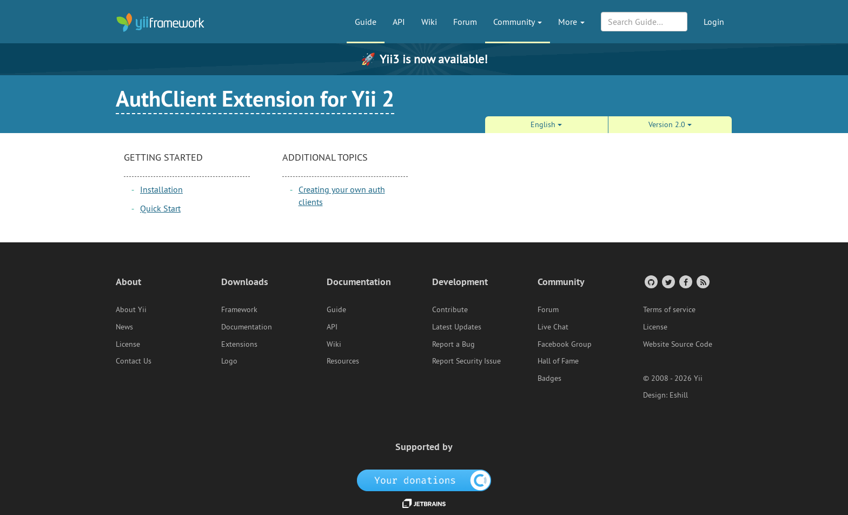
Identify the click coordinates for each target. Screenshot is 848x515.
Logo (229, 361)
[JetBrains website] (424, 502)
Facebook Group (565, 344)
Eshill (679, 395)
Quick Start (160, 208)
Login (714, 21)
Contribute (450, 309)
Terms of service (669, 309)
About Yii (131, 309)
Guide (365, 21)
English (546, 124)
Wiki (429, 21)
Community (517, 21)
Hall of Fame (558, 361)
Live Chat (553, 327)
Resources (343, 361)
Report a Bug (453, 344)
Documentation (246, 327)
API (399, 21)
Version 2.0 (670, 124)
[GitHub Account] (650, 281)
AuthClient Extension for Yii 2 (255, 98)
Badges (549, 378)
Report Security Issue (466, 361)
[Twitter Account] (667, 281)
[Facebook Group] (685, 281)
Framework (239, 309)
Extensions (239, 344)
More (571, 21)
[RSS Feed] (702, 281)
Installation (161, 189)
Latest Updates (456, 327)
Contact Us (133, 361)
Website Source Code (677, 344)
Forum (465, 21)
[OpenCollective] (424, 480)
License (128, 344)
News (124, 327)
